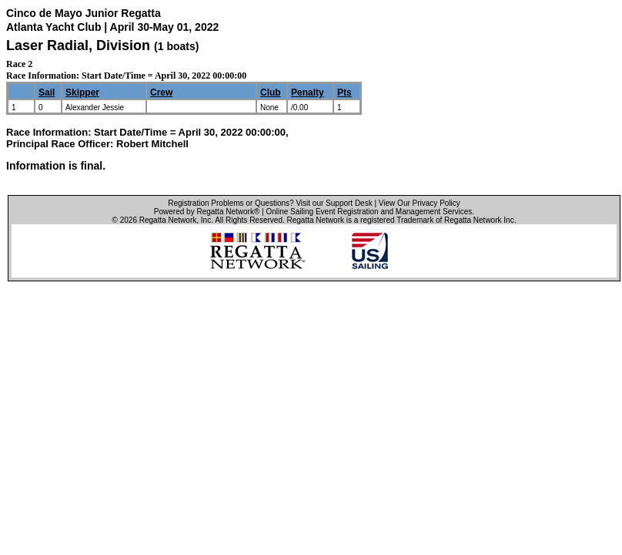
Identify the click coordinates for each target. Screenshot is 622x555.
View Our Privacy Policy (419, 203)
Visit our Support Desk (334, 203)
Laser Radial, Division (80, 45)
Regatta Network (167, 220)
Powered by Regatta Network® (206, 211)
